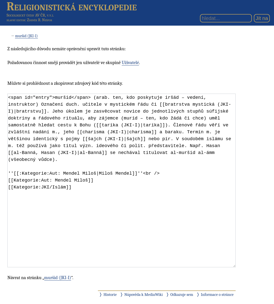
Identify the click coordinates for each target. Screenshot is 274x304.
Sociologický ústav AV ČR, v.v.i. (30, 15)
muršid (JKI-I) (26, 36)
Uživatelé (130, 62)
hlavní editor (16, 20)
